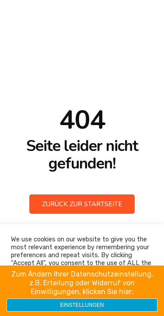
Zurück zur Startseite (82, 204)
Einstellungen (82, 305)
